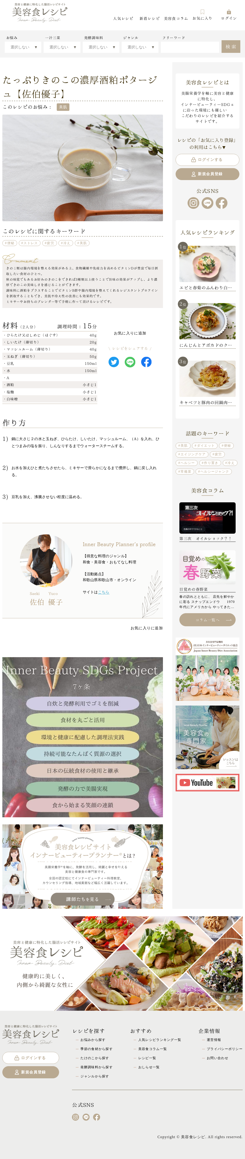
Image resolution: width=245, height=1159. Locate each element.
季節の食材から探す (96, 1049)
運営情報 (214, 1040)
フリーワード (173, 38)
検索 (231, 46)
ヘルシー (188, 463)
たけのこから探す (94, 1058)
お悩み (12, 38)
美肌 (83, 243)
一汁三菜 (52, 38)
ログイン (229, 15)
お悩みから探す (93, 1040)
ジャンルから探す (94, 1076)
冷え (67, 243)
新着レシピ (149, 18)
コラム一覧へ (213, 619)
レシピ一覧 (147, 1058)
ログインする (207, 160)
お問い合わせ (217, 1058)
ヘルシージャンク (214, 471)
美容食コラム (176, 18)
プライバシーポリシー (225, 1049)
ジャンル (130, 38)
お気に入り (202, 15)
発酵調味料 (93, 38)
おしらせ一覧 (149, 1067)
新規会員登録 (207, 174)
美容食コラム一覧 (152, 1049)
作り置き (211, 463)
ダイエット (206, 445)
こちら (103, 592)
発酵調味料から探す (96, 1067)
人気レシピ (123, 18)
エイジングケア (193, 454)
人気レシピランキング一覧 (159, 1040)
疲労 (50, 243)
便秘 (11, 243)
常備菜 (186, 471)
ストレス (30, 243)
